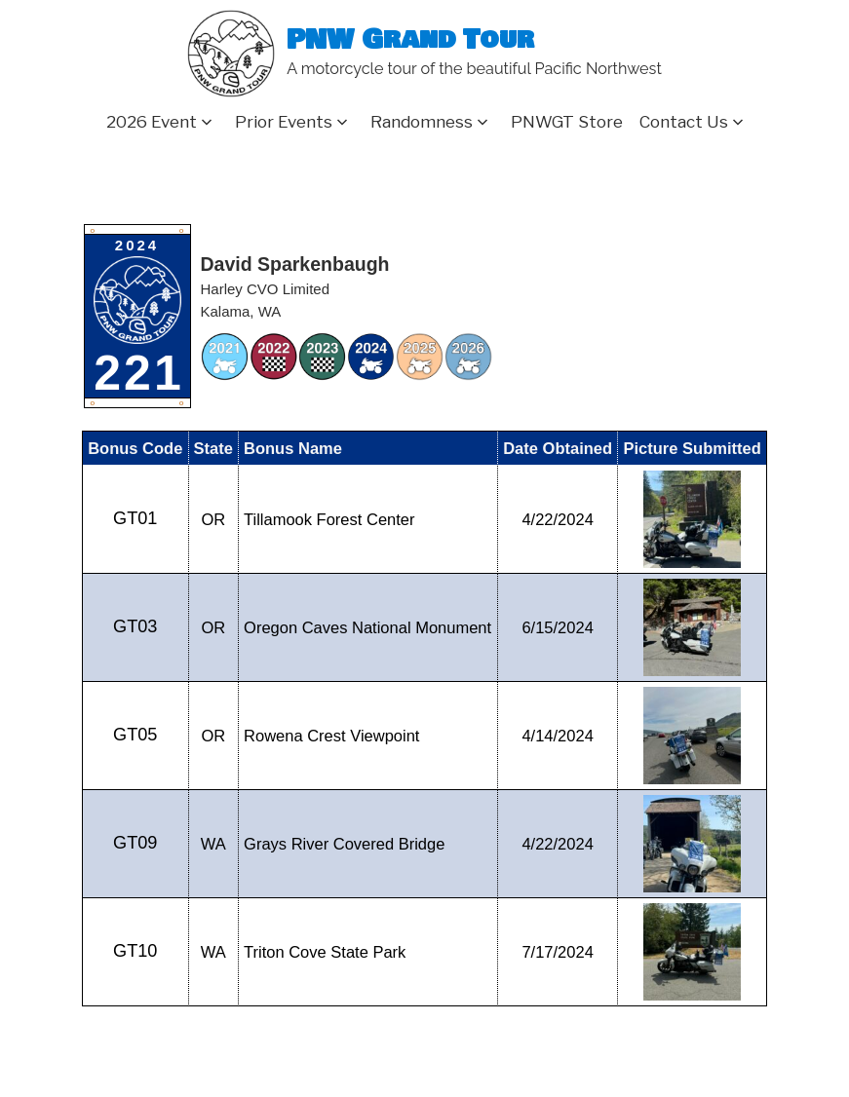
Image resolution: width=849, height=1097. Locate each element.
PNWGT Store (567, 122)
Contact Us (683, 122)
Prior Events (283, 122)
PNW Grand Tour (410, 40)
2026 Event (151, 122)
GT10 (135, 951)
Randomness (421, 122)
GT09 (135, 842)
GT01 (135, 518)
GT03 (135, 626)
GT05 (135, 734)
